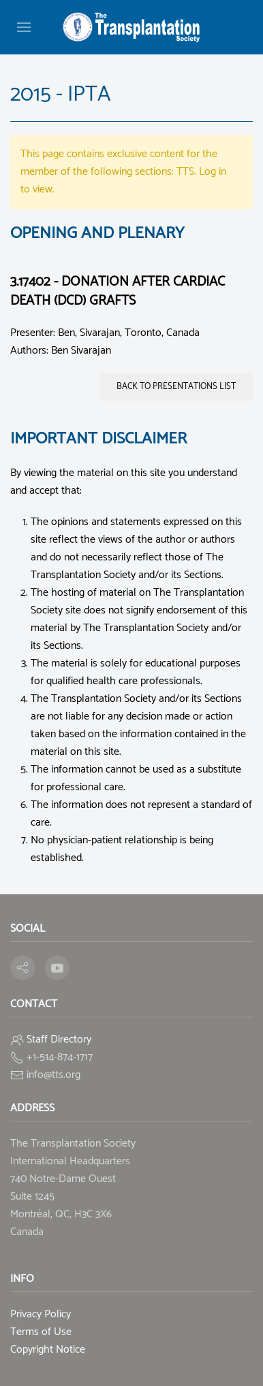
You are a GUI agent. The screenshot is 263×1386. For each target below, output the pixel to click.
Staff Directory (59, 1039)
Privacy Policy (40, 1314)
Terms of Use (41, 1332)
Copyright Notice (47, 1349)
